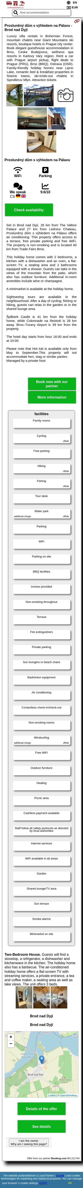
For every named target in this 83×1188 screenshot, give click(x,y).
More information (51, 397)
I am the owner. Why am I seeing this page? (29, 1142)
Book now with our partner (52, 384)
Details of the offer (41, 1109)
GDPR (43, 1183)
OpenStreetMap (68, 1095)
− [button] (10, 1044)
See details (41, 1126)
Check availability (29, 210)
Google (60, 1175)
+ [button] (10, 1037)
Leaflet (52, 1095)
